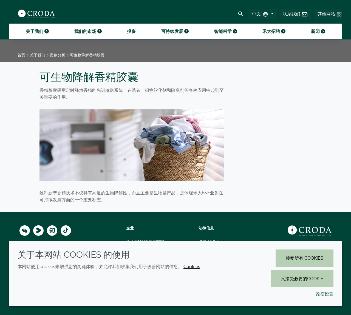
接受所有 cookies (304, 258)
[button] (295, 15)
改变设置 (324, 294)
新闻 (318, 38)
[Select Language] (262, 15)
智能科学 (225, 38)
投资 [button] (131, 38)
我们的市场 (88, 38)
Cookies (191, 266)
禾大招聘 (273, 38)
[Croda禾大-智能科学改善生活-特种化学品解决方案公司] (36, 15)
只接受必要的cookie (302, 278)
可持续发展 (175, 38)
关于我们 (37, 38)
